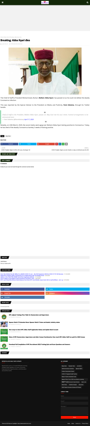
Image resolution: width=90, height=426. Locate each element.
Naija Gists (6, 37)
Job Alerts (79, 366)
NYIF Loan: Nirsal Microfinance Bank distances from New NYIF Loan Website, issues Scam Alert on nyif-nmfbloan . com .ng (31, 280)
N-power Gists (72, 366)
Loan (63, 382)
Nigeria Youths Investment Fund (69, 376)
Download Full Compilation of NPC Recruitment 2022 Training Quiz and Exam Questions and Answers (39, 344)
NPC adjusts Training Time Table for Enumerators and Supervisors (29, 315)
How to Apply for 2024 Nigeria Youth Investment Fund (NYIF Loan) (17, 278)
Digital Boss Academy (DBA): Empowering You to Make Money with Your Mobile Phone (22, 275)
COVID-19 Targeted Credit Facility (69, 374)
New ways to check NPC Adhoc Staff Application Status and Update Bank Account (33, 330)
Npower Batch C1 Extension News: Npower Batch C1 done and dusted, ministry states (34, 322)
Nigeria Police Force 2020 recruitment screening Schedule (73, 380)
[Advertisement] (45, 16)
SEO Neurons (9, 423)
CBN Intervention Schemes (68, 368)
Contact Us (77, 423)
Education (81, 384)
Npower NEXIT (79, 368)
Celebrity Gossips (73, 384)
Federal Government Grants (68, 371)
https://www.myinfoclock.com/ (24, 423)
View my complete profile (5, 263)
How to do (84, 382)
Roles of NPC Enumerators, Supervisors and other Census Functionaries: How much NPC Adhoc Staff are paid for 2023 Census (47, 337)
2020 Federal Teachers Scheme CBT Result (71, 387)
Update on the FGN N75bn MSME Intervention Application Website (17, 277)
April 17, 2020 (29, 119)
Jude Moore (5, 44)
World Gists (64, 384)
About (72, 423)
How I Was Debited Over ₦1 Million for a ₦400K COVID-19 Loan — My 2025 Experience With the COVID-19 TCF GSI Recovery (31, 274)
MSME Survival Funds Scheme (72, 382)
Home (1, 37)
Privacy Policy (85, 423)
